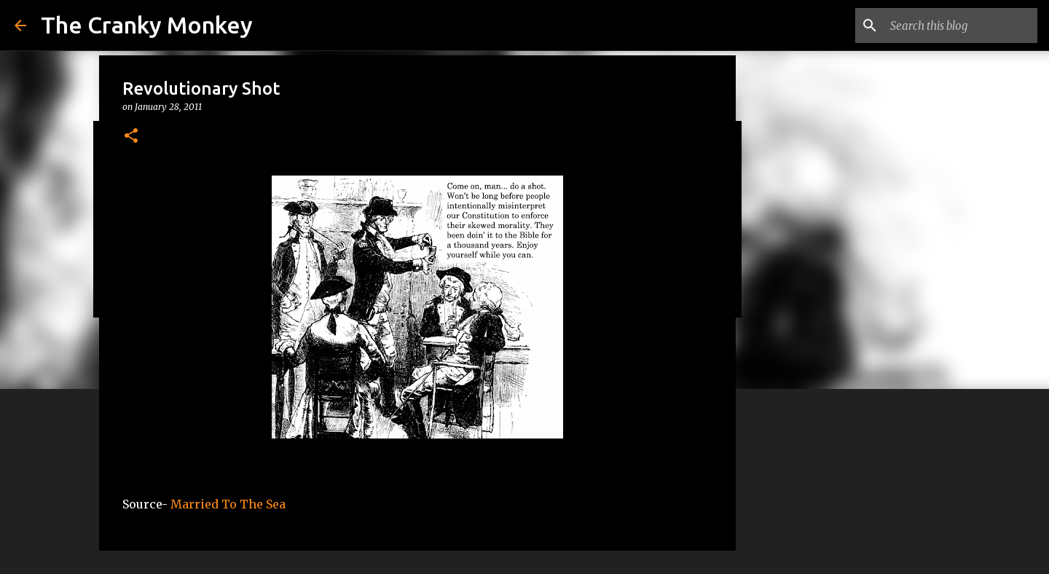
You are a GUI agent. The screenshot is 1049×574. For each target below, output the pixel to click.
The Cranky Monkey (147, 25)
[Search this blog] (960, 25)
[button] (131, 136)
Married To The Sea (228, 504)
